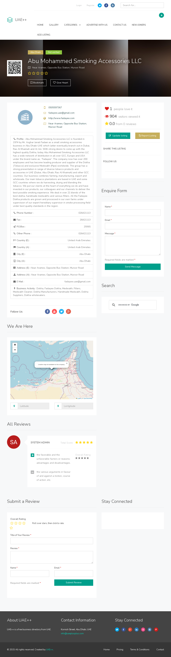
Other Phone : (52, 233)
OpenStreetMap (87, 398)
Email (108, 220)
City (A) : (52, 261)
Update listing (119, 135)
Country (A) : (52, 247)
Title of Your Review (20, 535)
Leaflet (78, 398)
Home (107, 649)
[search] (132, 305)
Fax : (52, 220)
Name (108, 206)
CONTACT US (119, 24)
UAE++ (49, 649)
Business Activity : (50, 292)
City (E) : (52, 254)
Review (14, 548)
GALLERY (53, 24)
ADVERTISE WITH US (96, 24)
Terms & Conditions (139, 649)
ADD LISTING (43, 34)
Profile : (51, 172)
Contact (160, 649)
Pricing (120, 649)
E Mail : (52, 281)
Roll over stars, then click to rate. (48, 523)
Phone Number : (52, 213)
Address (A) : (48, 274)
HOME (40, 24)
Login (79, 5)
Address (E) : (48, 267)
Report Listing (148, 135)
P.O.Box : (52, 226)
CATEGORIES (72, 24)
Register (90, 5)
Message (110, 233)
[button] (67, 363)
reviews (129, 124)
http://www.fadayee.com (61, 118)
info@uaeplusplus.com (72, 633)
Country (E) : (52, 240)
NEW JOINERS (139, 24)
